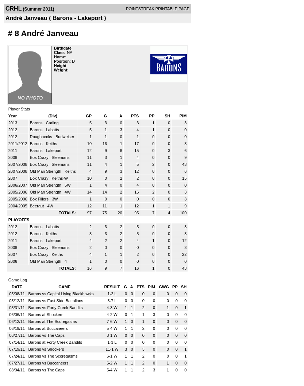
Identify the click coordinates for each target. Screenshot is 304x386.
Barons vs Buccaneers (48, 363)
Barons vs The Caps (46, 335)
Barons (37, 123)
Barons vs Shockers (46, 349)
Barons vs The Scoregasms (53, 356)
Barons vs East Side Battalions (55, 301)
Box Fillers (40, 199)
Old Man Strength (46, 171)
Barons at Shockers (46, 314)
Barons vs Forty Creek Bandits (55, 307)
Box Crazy (40, 157)
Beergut (37, 206)
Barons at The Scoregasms (52, 321)
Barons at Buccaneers (48, 328)
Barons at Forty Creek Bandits (55, 342)
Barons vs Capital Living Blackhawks (61, 294)
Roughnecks (41, 136)
